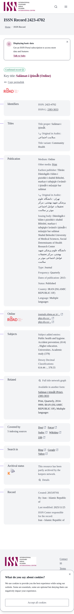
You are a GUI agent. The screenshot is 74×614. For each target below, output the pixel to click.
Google (51, 454)
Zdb (40, 441)
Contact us (64, 565)
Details (43, 484)
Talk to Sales (19, 55)
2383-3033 (52, 109)
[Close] (70, 574)
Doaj (40, 431)
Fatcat (51, 431)
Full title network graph (50, 382)
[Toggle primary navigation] (65, 6)
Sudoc (41, 436)
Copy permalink (14, 82)
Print (54, 164)
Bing (40, 454)
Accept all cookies (37, 602)
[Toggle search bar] (55, 6)
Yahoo (41, 457)
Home (7, 27)
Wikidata (54, 436)
